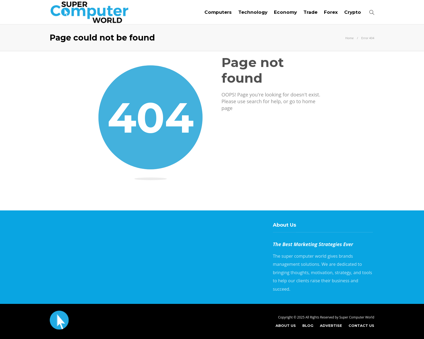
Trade (310, 12)
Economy (285, 12)
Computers (218, 12)
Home (349, 38)
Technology (252, 12)
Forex (331, 12)
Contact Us (361, 325)
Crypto (352, 12)
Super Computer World (356, 317)
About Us (286, 325)
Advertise (331, 325)
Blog (307, 325)
